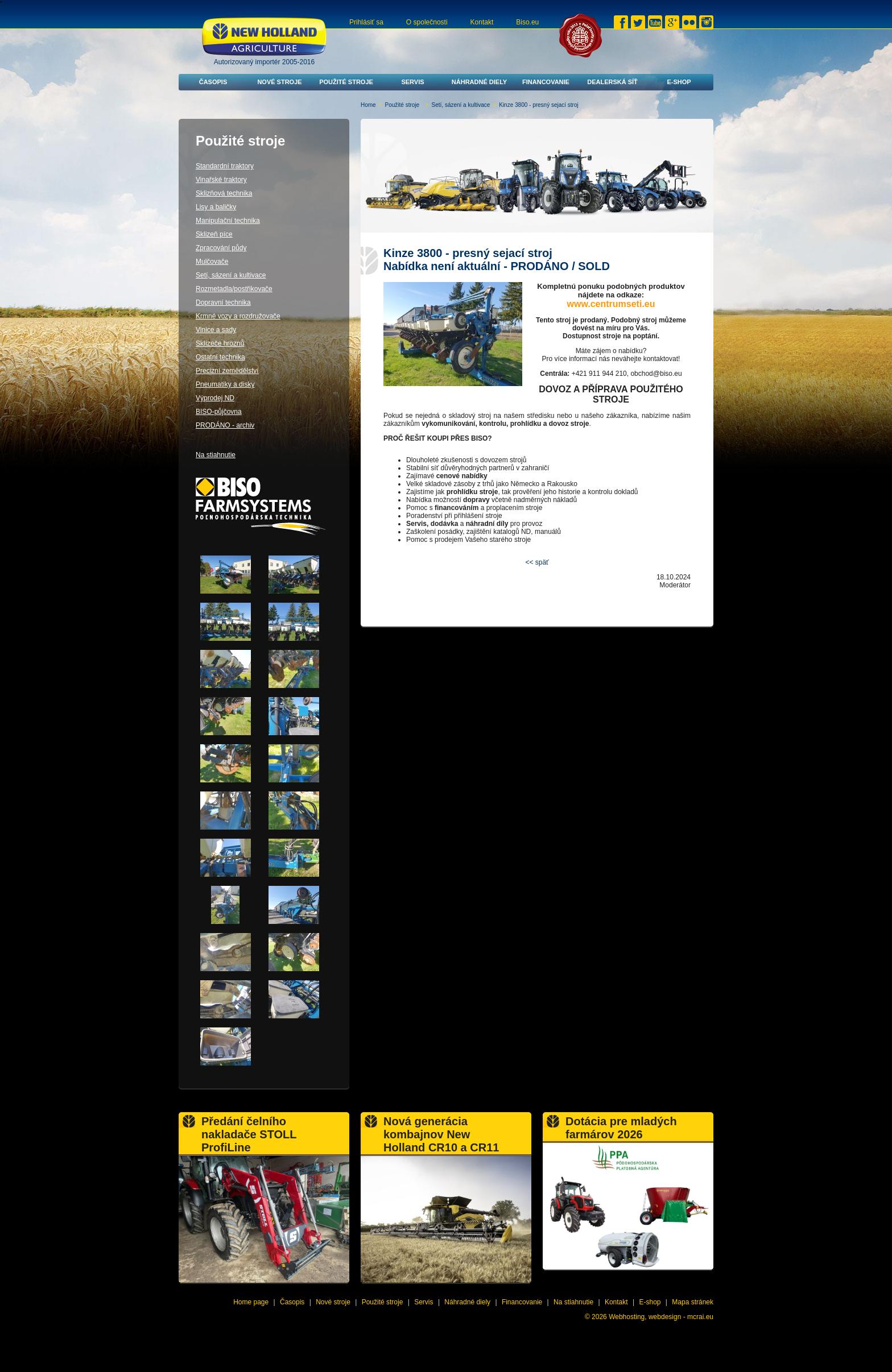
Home (368, 105)
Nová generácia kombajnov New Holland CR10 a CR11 (441, 1134)
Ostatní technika (220, 357)
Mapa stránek (692, 1302)
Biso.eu (527, 22)
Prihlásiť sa (366, 22)
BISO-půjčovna (219, 412)
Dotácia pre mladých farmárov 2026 (621, 1128)
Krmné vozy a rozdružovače (238, 316)
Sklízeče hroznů (220, 343)
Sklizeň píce (214, 234)
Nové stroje (279, 81)
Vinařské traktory (221, 180)
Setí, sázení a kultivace (461, 105)
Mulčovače (212, 262)
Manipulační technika (228, 221)
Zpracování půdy (221, 248)
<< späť (536, 562)
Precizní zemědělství (227, 371)
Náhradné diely (479, 81)
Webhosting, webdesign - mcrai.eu (661, 1317)
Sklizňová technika (224, 193)
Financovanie (545, 81)
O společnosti (427, 22)
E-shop (679, 81)
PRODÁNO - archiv (225, 425)
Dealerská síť (612, 81)
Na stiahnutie (216, 455)
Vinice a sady (216, 330)
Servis (412, 81)
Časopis (213, 81)
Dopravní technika (223, 302)
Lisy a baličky (216, 207)
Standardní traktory (225, 166)
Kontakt (482, 22)
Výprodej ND (215, 398)
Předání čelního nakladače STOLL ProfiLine (248, 1134)
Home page (251, 1302)
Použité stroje (346, 81)
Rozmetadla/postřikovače (234, 289)
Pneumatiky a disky (225, 384)
